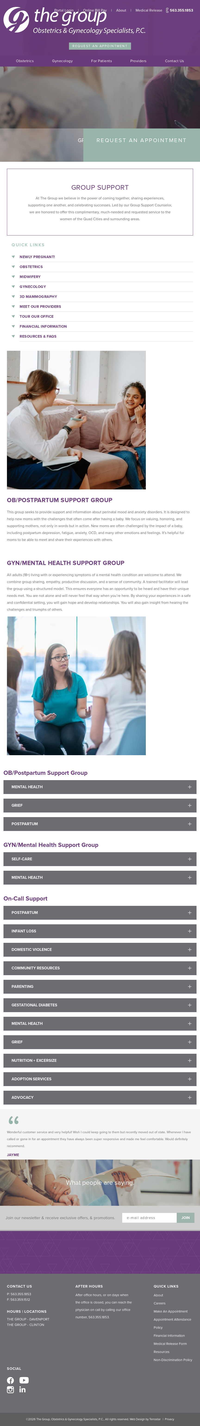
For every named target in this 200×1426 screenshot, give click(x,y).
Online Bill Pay (95, 10)
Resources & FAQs (38, 336)
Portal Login (64, 10)
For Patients (101, 61)
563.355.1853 (179, 10)
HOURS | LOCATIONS (27, 1311)
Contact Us (174, 61)
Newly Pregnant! (37, 257)
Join (185, 1217)
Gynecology (62, 61)
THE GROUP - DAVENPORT (28, 1319)
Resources (161, 1352)
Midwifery (30, 277)
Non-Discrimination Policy (173, 1360)
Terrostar (155, 1419)
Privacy (169, 1419)
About (121, 10)
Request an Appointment (100, 46)
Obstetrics (25, 61)
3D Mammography (38, 296)
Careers (160, 1303)
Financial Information (43, 326)
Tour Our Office (37, 316)
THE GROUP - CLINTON (25, 1325)
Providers (138, 61)
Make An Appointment (171, 1311)
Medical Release (149, 10)
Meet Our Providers (40, 306)
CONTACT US (19, 1286)
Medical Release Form (170, 1344)
